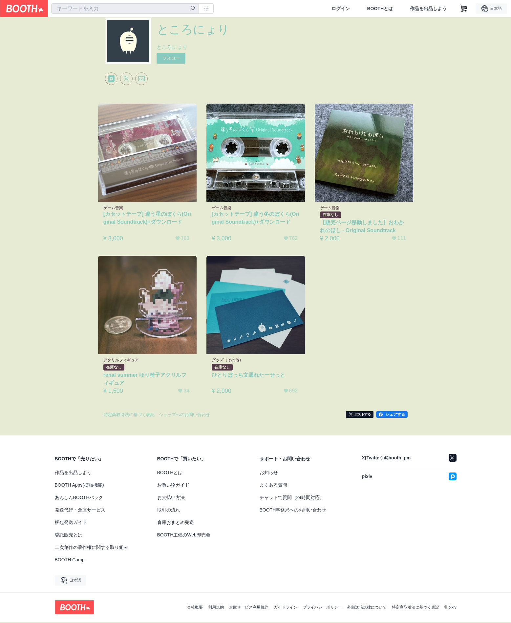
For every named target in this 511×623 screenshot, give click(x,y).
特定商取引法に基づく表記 (415, 608)
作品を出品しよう (428, 8)
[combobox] (125, 8)
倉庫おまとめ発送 (175, 523)
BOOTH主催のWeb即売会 (183, 535)
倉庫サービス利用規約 (248, 608)
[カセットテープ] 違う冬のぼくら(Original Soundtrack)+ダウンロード (255, 218)
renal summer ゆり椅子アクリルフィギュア (145, 379)
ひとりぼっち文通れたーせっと (249, 375)
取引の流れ (168, 510)
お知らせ (269, 473)
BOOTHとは (380, 8)
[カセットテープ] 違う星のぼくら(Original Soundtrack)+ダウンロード (147, 218)
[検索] (192, 8)
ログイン (340, 8)
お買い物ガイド (173, 486)
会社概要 (195, 608)
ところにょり (172, 47)
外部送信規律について (367, 608)
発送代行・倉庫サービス (80, 510)
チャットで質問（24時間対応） (292, 498)
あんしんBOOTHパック (79, 498)
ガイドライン (285, 608)
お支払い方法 (171, 498)
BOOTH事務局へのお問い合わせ (293, 510)
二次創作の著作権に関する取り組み (91, 548)
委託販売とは (68, 535)
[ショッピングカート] (463, 8)
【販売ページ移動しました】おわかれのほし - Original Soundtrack (362, 227)
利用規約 (216, 608)
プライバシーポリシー (322, 608)
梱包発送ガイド (71, 523)
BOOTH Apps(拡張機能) (79, 486)
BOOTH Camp (70, 560)
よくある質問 (273, 486)
